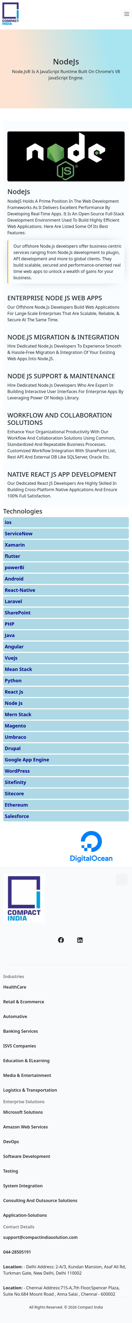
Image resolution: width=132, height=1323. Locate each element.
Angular (14, 646)
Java (10, 635)
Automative (15, 1016)
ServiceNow (18, 533)
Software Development (26, 1156)
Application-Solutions (25, 1215)
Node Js (14, 703)
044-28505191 (17, 1252)
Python (13, 680)
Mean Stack (18, 669)
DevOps (11, 1141)
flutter (12, 556)
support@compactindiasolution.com (40, 1237)
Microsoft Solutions (23, 1112)
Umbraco (15, 737)
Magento (15, 725)
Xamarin (15, 545)
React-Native (20, 590)
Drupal (13, 748)
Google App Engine (27, 759)
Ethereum (16, 805)
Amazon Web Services (25, 1127)
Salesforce (17, 816)
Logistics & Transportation (30, 1090)
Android (14, 579)
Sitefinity (15, 782)
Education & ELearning (26, 1061)
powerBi (14, 567)
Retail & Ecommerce (23, 1002)
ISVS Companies (19, 1046)
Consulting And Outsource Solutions (40, 1200)
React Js (14, 692)
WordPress (17, 771)
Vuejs (11, 658)
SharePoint (18, 612)
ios (8, 522)
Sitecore (14, 793)
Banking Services (20, 1031)
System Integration (23, 1186)
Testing (10, 1171)
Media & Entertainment (27, 1075)
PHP (9, 624)
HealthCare (14, 987)
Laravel (13, 601)
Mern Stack (18, 714)
